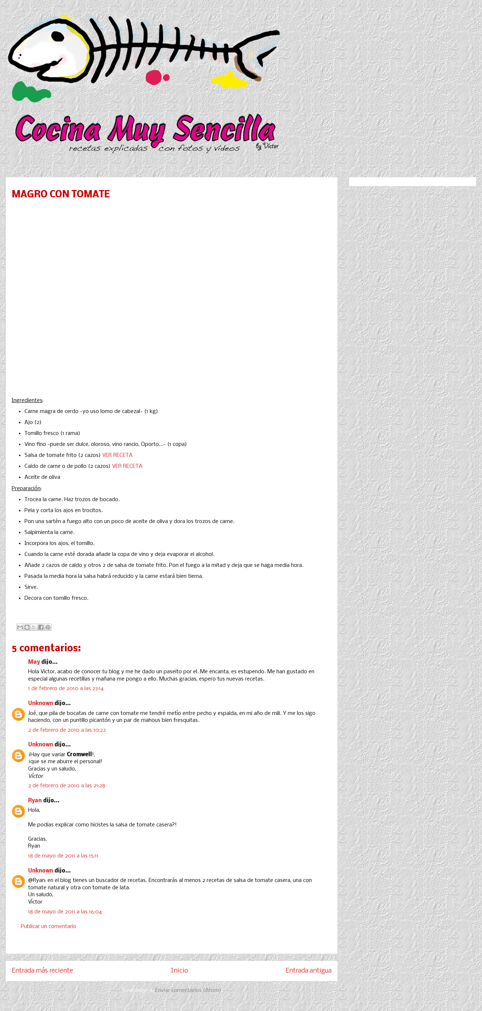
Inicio (179, 971)
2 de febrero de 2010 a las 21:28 (66, 786)
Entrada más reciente (42, 971)
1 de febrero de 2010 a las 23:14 (66, 689)
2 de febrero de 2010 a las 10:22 (67, 730)
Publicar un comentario (48, 926)
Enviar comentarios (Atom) (188, 990)
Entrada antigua (309, 971)
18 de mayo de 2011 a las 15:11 (63, 856)
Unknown (40, 704)
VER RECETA (117, 455)
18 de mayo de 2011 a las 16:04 (65, 912)
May (34, 662)
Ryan (35, 801)
